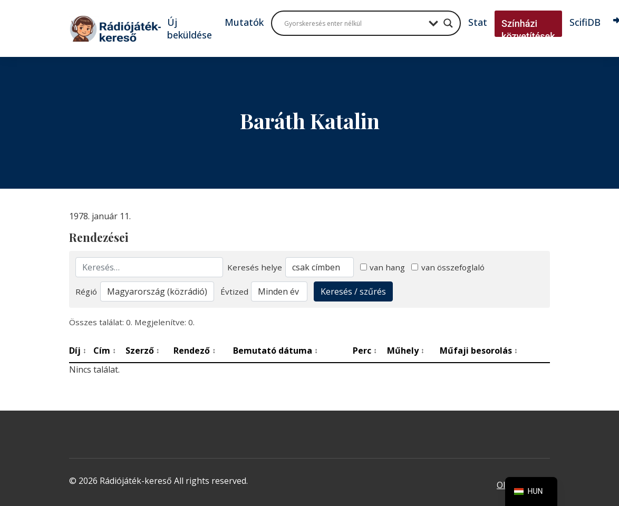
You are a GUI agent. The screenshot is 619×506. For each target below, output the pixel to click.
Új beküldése (189, 28)
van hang (382, 267)
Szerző (142, 350)
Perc (365, 350)
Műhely (405, 350)
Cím (104, 350)
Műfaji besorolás (479, 350)
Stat (477, 22)
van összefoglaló (448, 267)
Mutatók (244, 22)
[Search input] (353, 23)
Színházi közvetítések (528, 30)
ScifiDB (585, 22)
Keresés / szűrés (353, 291)
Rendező (194, 350)
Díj (77, 350)
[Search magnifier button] (448, 23)
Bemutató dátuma (275, 350)
